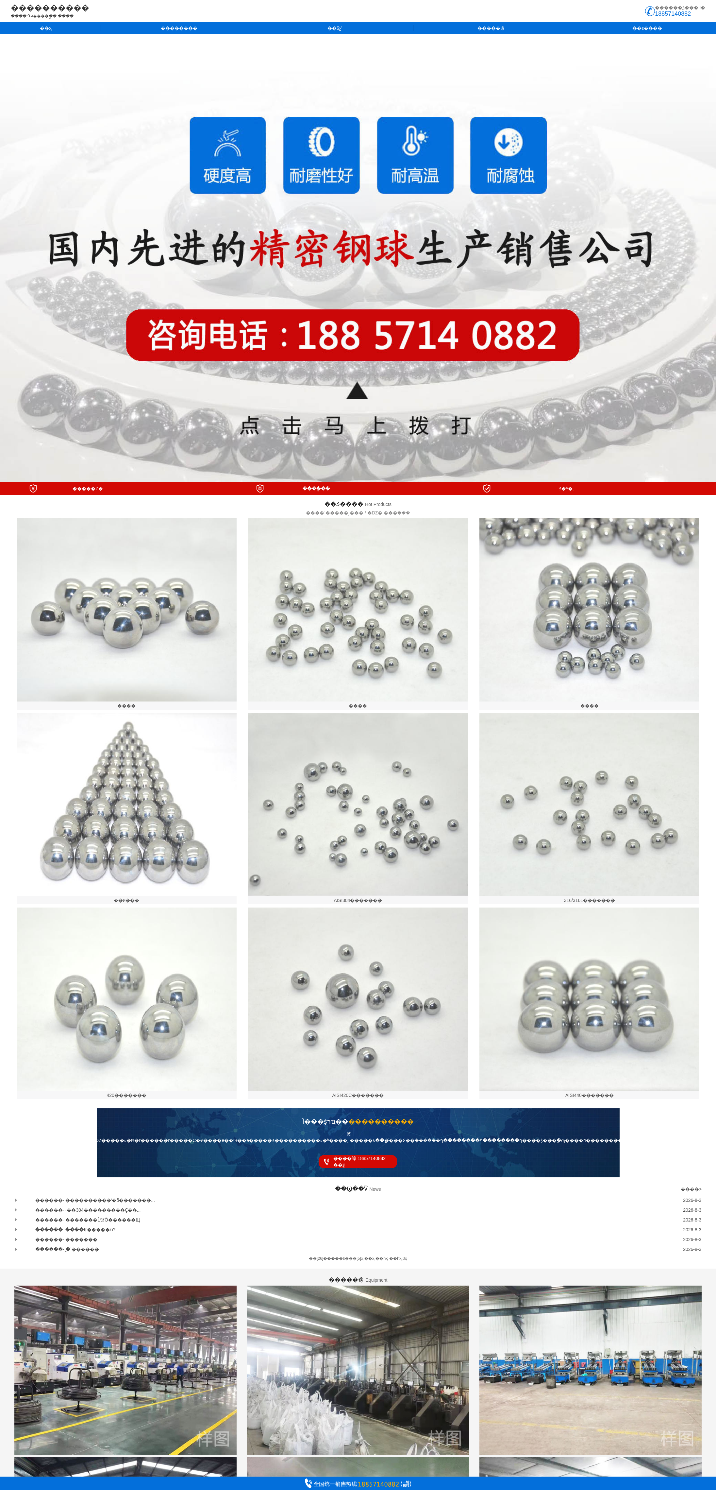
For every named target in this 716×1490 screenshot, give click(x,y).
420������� (126, 1095)
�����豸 (491, 28)
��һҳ (395, 1258)
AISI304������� (358, 900)
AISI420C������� (358, 1095)
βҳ (405, 1258)
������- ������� (66, 1239)
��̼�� (126, 705)
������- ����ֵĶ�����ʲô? (75, 1229)
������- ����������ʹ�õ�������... (95, 1200)
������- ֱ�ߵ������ (67, 1249)
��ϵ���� (647, 28)
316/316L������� (589, 900)
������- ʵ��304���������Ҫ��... (88, 1210)
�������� (179, 28)
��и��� (126, 900)
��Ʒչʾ (334, 28)
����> (691, 1189)
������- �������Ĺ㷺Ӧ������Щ (87, 1219)
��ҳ (46, 28)
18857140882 (673, 13)
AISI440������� (589, 1095)
